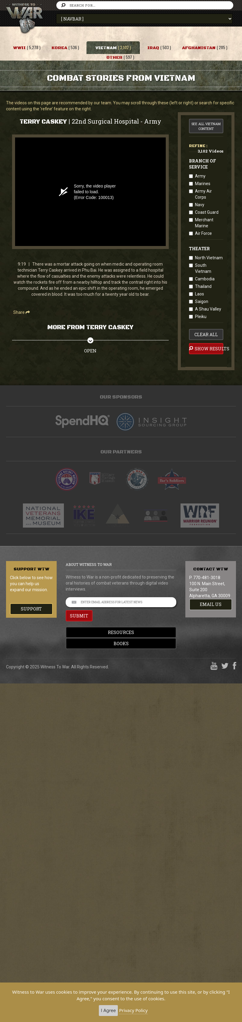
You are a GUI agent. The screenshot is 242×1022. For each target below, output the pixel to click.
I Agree (108, 1010)
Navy (199, 204)
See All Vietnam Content (206, 126)
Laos (199, 294)
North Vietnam (209, 257)
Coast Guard (206, 212)
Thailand (203, 286)
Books (121, 643)
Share (21, 312)
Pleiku (200, 316)
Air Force (203, 233)
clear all (206, 334)
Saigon (201, 301)
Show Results (206, 348)
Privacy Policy (133, 1010)
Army (200, 176)
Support (31, 609)
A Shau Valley (208, 309)
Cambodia (205, 278)
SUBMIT (79, 616)
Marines (202, 183)
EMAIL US (211, 604)
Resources (121, 632)
